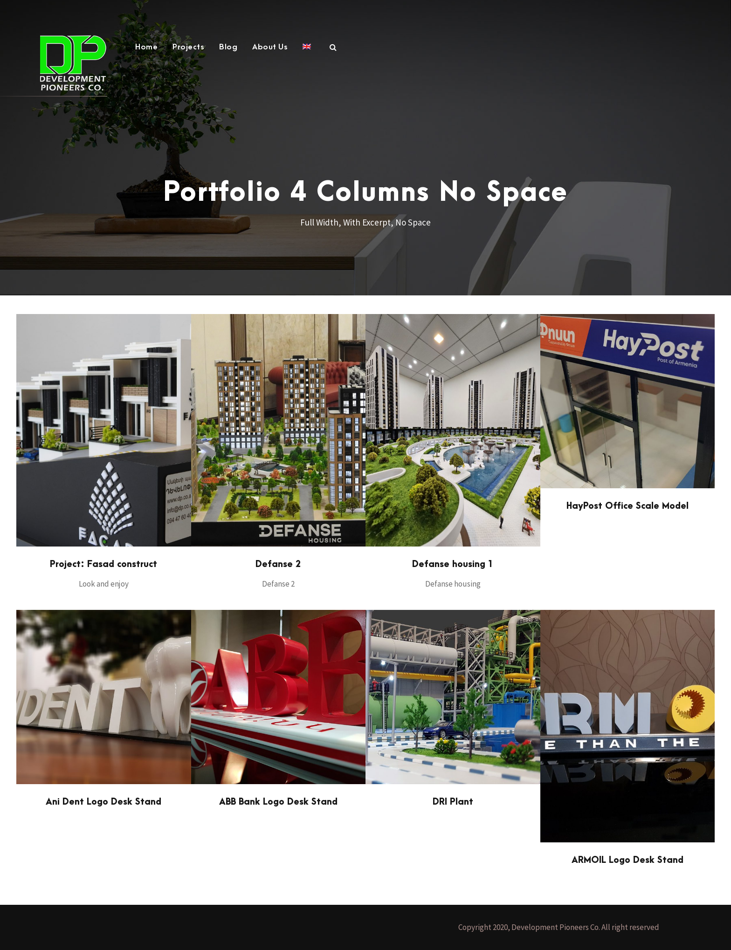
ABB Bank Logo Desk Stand (278, 802)
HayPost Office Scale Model (627, 506)
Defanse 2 (278, 564)
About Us (270, 47)
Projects (188, 47)
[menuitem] (307, 52)
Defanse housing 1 (452, 564)
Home (146, 47)
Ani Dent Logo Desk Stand (103, 802)
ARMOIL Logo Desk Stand (627, 860)
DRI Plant (453, 802)
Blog (228, 47)
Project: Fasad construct (103, 564)
